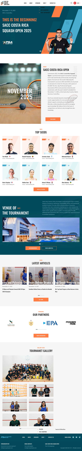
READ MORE (52, 119)
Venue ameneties (49, 248)
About (30, 3)
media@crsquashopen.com (30, 448)
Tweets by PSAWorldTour (60, 429)
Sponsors (37, 3)
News (25, 3)
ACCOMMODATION (33, 248)
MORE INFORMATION (41, 335)
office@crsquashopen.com (7, 448)
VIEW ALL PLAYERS (41, 189)
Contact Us (52, 3)
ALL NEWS (41, 299)
